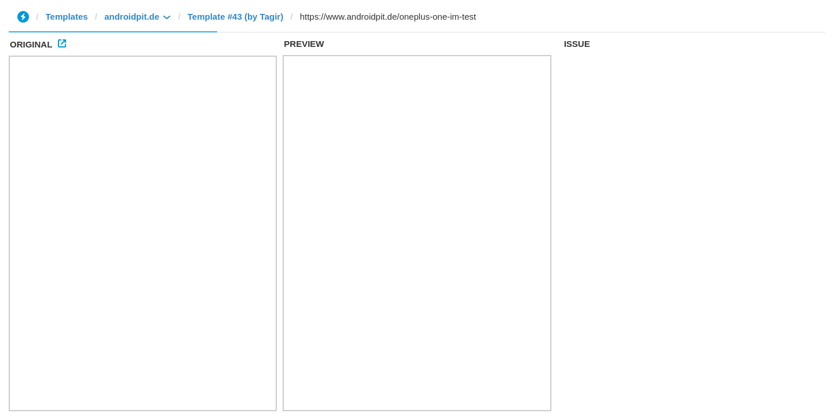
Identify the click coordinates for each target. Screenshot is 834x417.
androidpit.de (131, 16)
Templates (67, 16)
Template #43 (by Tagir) (235, 16)
